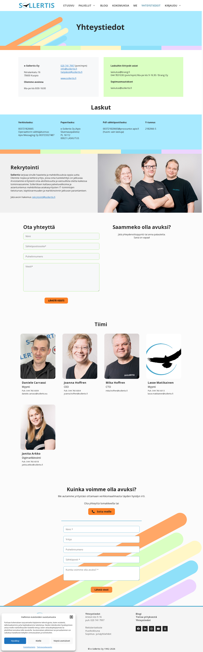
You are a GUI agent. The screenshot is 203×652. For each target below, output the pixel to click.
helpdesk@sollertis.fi (71, 72)
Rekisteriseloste (93, 626)
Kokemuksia (120, 5)
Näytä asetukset (62, 640)
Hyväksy (15, 640)
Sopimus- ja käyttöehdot (98, 632)
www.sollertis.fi (68, 78)
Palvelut (88, 5)
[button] (71, 617)
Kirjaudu (174, 5)
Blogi (104, 5)
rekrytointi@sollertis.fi (43, 197)
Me (135, 5)
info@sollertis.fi (69, 68)
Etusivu (68, 5)
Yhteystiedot (151, 5)
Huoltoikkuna (92, 629)
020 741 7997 (67, 65)
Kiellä (38, 640)
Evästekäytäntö (29, 647)
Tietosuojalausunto (44, 647)
